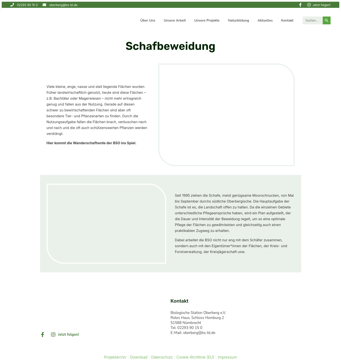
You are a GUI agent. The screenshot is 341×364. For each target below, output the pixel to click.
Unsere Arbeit (175, 20)
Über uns (147, 20)
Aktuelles (265, 20)
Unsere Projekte (207, 20)
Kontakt (287, 20)
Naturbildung (238, 20)
